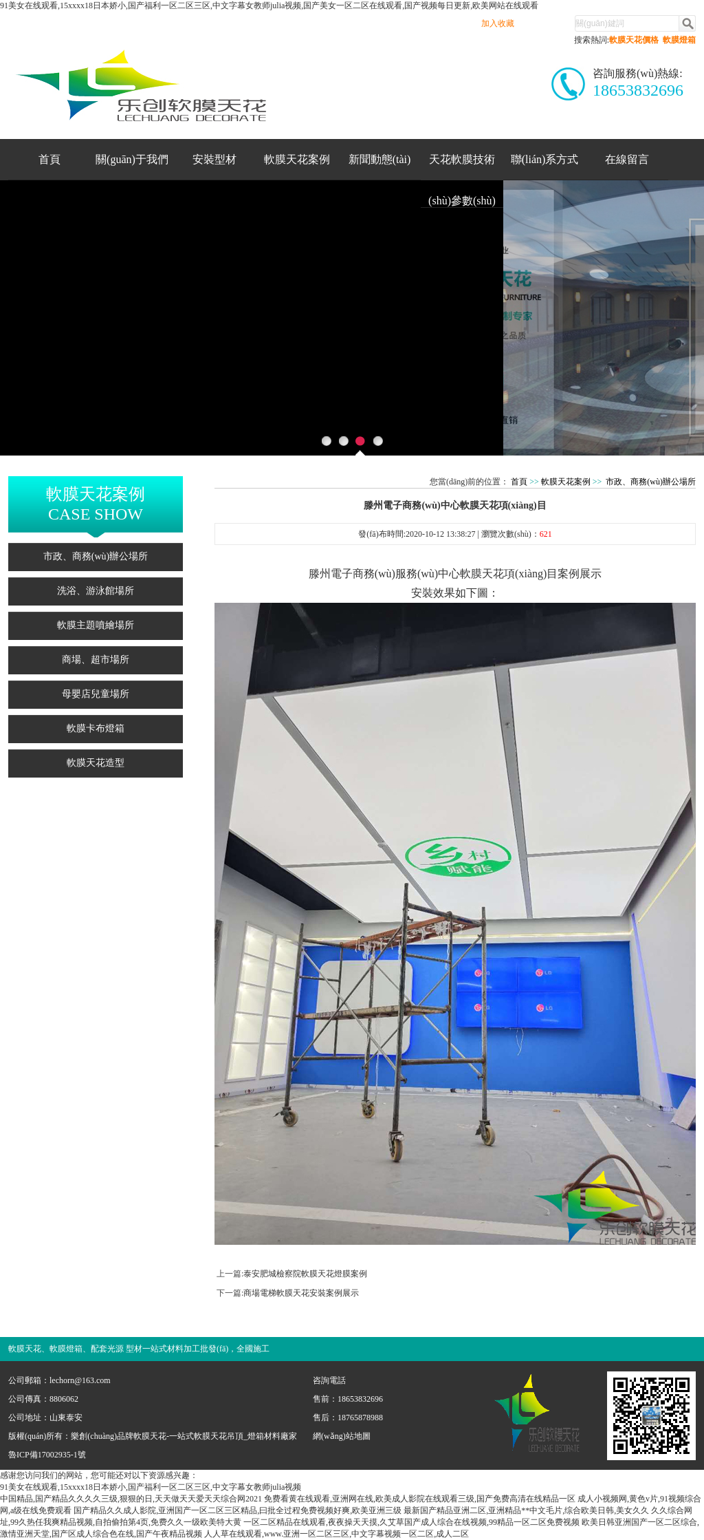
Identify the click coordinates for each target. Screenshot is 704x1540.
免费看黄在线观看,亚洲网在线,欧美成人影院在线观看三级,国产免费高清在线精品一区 (419, 1499)
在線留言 (627, 159)
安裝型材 (214, 159)
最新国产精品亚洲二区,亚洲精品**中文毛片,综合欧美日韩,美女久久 (526, 1510)
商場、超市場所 (95, 659)
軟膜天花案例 (297, 159)
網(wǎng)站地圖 (342, 1436)
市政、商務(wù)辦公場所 (95, 556)
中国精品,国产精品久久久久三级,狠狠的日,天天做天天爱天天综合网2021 (131, 1499)
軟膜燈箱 (679, 40)
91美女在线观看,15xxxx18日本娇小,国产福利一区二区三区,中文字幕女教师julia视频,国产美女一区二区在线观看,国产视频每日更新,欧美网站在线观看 (269, 5)
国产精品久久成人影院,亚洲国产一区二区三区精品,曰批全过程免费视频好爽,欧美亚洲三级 (238, 1510)
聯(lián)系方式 (545, 159)
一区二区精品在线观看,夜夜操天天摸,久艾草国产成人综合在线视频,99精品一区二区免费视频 (411, 1522)
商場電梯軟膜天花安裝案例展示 (301, 1293)
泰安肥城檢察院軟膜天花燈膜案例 (305, 1274)
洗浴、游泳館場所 (95, 591)
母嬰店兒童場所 (95, 694)
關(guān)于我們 (132, 159)
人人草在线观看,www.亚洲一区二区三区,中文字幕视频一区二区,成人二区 (336, 1534)
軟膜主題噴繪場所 (95, 625)
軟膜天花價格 (634, 40)
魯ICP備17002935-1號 (47, 1454)
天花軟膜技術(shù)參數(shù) (462, 166)
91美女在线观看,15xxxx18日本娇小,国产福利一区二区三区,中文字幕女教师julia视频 (150, 1487)
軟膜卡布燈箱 (95, 728)
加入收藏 (497, 23)
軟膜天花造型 (95, 763)
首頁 (49, 159)
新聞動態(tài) (380, 159)
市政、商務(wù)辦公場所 (651, 481)
